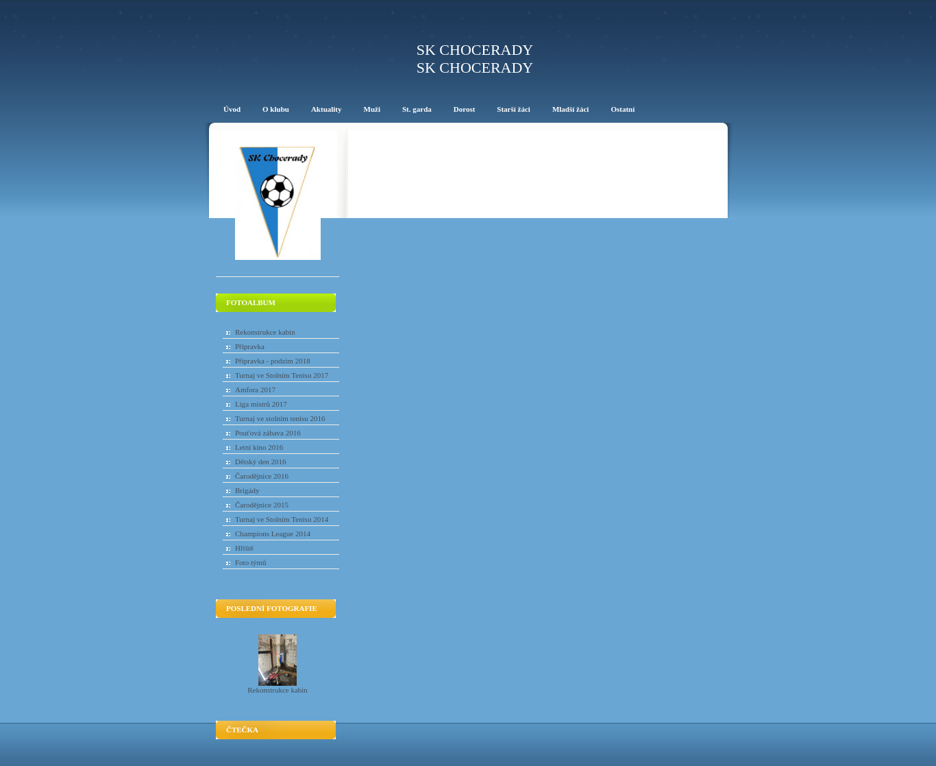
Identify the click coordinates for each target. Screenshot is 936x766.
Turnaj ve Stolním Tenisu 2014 (281, 519)
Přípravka (249, 346)
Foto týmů (251, 562)
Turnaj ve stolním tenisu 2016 (280, 418)
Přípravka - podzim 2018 (272, 361)
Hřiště (244, 548)
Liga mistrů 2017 (261, 404)
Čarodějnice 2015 (261, 505)
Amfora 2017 (255, 389)
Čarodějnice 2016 (261, 476)
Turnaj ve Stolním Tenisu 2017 (281, 375)
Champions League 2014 (272, 533)
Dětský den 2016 (260, 461)
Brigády (247, 490)
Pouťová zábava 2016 (268, 433)
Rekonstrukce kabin (265, 332)
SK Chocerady (475, 49)
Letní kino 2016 (259, 447)
